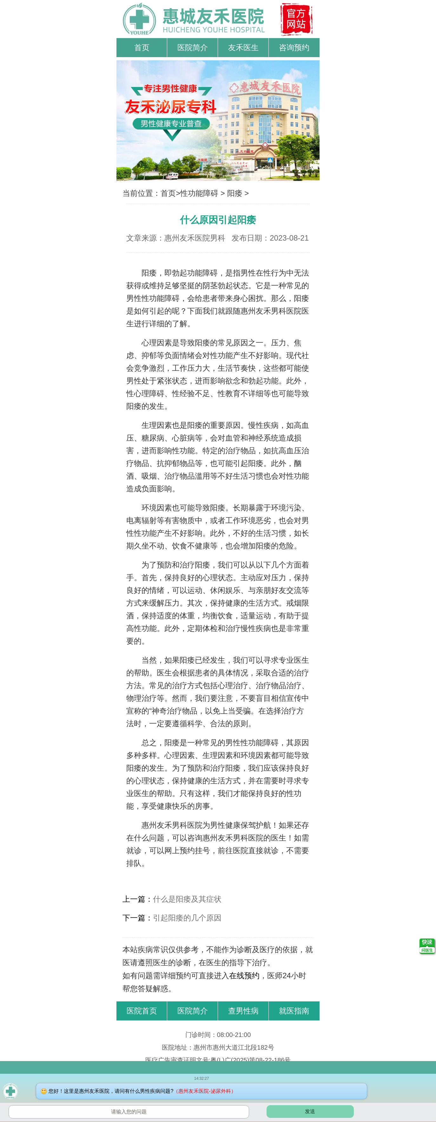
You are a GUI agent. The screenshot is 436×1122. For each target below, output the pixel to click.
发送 (310, 1111)
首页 (141, 47)
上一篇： (137, 899)
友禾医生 (243, 47)
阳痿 (234, 193)
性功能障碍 (199, 193)
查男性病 (243, 1010)
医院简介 (192, 47)
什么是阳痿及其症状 (187, 899)
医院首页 (142, 1010)
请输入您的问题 (129, 1111)
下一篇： (137, 917)
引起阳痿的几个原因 (187, 917)
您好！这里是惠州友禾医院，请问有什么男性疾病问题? (142, 1091)
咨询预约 (294, 47)
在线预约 (244, 975)
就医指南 (294, 1010)
